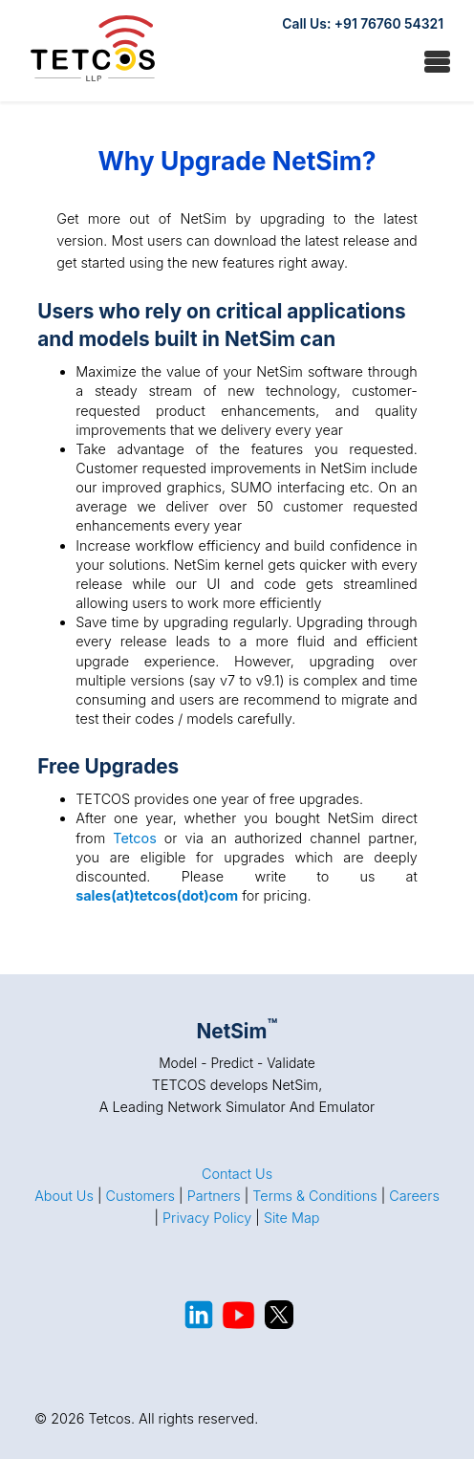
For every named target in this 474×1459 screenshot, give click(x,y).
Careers (414, 1195)
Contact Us (237, 1173)
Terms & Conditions (314, 1195)
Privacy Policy (206, 1217)
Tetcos (135, 838)
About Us (64, 1195)
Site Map (292, 1217)
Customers (140, 1195)
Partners (214, 1195)
